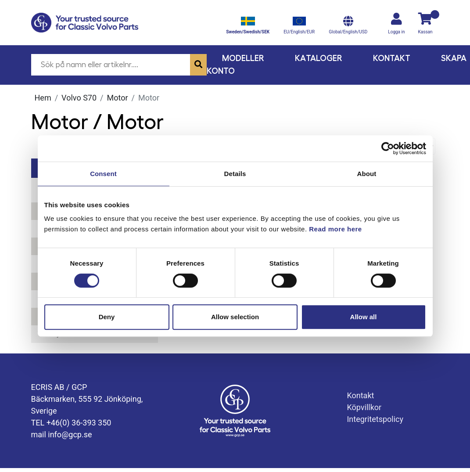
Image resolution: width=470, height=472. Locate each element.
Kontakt (391, 58)
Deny (107, 317)
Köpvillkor (364, 407)
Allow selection (235, 317)
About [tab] (367, 173)
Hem (43, 97)
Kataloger (318, 58)
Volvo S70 (79, 97)
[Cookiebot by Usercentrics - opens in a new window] (387, 148)
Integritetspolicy (375, 419)
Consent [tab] (103, 173)
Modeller (243, 58)
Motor (117, 97)
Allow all (363, 317)
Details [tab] (235, 173)
